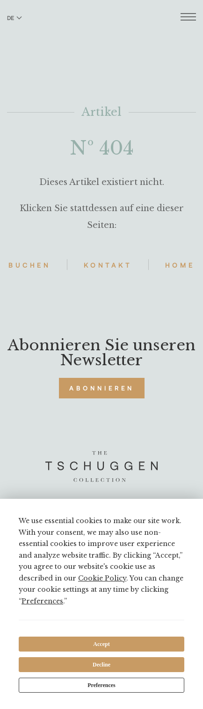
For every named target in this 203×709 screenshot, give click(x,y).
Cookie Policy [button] (102, 578)
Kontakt (108, 265)
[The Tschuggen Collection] (101, 32)
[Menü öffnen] (188, 18)
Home (180, 265)
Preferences (101, 685)
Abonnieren (101, 388)
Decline (101, 664)
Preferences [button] (42, 601)
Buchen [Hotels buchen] (29, 265)
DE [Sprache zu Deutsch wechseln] (14, 17)
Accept (101, 644)
